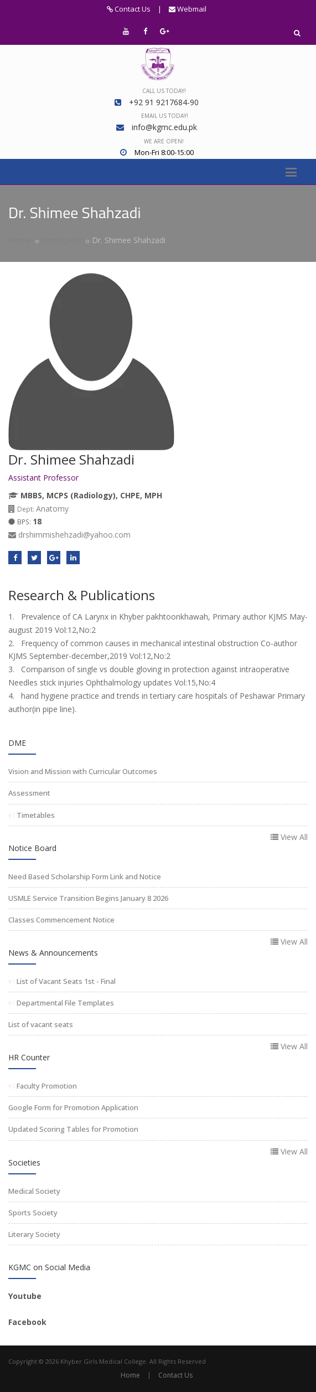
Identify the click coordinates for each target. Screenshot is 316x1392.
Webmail (187, 9)
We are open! (164, 141)
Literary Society (34, 1234)
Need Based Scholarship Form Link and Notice (84, 876)
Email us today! (164, 116)
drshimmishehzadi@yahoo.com (69, 534)
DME (17, 743)
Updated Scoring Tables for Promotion (73, 1129)
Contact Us (129, 9)
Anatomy (38, 508)
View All (289, 837)
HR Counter (29, 1057)
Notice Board (32, 848)
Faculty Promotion (46, 1086)
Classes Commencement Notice (61, 920)
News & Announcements (53, 952)
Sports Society (33, 1213)
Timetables (35, 815)
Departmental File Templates (64, 1003)
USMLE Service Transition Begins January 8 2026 (88, 898)
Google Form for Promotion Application (73, 1107)
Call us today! (164, 91)
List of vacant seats (40, 1024)
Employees (61, 240)
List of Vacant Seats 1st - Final (65, 981)
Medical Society (34, 1191)
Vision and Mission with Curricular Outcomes (82, 771)
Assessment (29, 793)
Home (19, 240)
